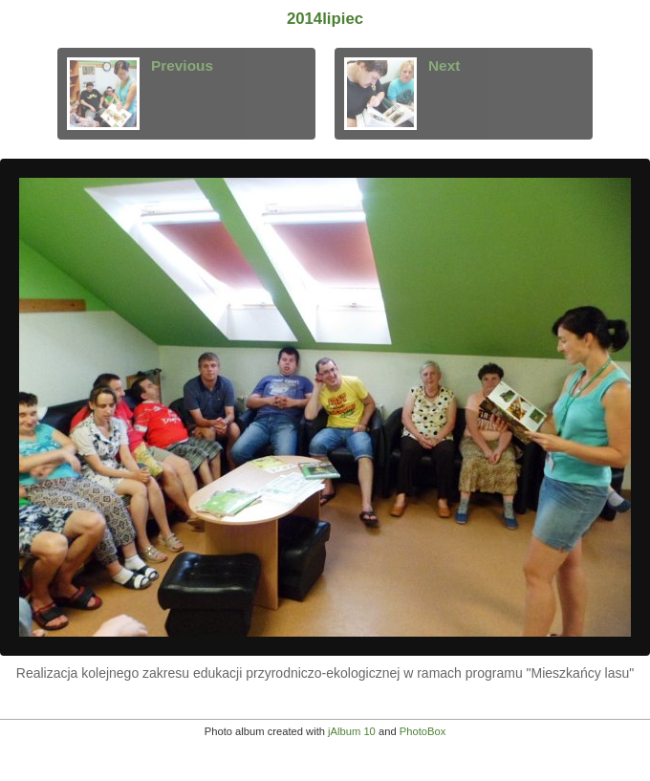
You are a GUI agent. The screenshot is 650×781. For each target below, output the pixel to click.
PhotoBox (423, 731)
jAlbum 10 (352, 731)
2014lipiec (325, 19)
